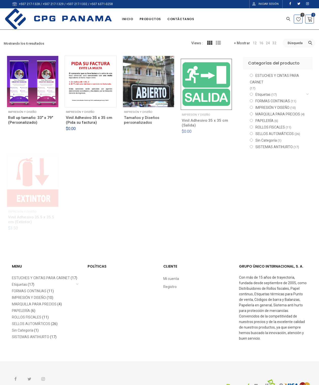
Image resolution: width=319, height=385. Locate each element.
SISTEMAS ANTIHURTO (274, 147)
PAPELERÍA (264, 121)
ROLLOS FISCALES (270, 127)
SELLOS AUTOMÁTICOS (274, 134)
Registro (170, 287)
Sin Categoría (266, 140)
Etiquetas (263, 94)
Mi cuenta (171, 279)
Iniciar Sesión (268, 4)
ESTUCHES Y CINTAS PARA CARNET (274, 79)
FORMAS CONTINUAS (272, 101)
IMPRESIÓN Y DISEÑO (22, 112)
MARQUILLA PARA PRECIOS (277, 114)
